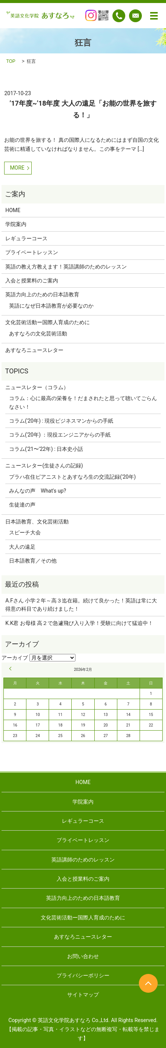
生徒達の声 (22, 505)
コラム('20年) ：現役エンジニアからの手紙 (60, 435)
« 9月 (11, 668)
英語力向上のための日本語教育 (42, 294)
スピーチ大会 (25, 532)
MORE (17, 168)
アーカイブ (15, 658)
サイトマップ (83, 995)
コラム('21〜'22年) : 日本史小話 (46, 449)
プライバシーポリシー (83, 975)
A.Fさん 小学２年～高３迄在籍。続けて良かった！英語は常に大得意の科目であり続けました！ (81, 605)
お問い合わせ (83, 956)
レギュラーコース (26, 238)
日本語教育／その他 (33, 561)
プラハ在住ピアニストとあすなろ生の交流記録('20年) (72, 477)
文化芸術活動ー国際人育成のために (47, 322)
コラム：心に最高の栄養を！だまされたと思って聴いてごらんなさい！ (83, 402)
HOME (12, 210)
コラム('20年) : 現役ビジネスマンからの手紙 (61, 421)
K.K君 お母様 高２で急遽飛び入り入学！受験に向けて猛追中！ (79, 623)
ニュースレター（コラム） (37, 387)
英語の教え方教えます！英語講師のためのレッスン (66, 267)
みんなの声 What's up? (37, 491)
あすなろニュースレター (34, 350)
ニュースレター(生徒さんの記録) (44, 466)
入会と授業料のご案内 (31, 281)
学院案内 (15, 224)
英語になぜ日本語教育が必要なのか (51, 306)
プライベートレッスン (31, 252)
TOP (10, 61)
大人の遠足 (22, 547)
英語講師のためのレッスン (83, 860)
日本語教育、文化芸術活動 (37, 522)
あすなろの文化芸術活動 (38, 334)
